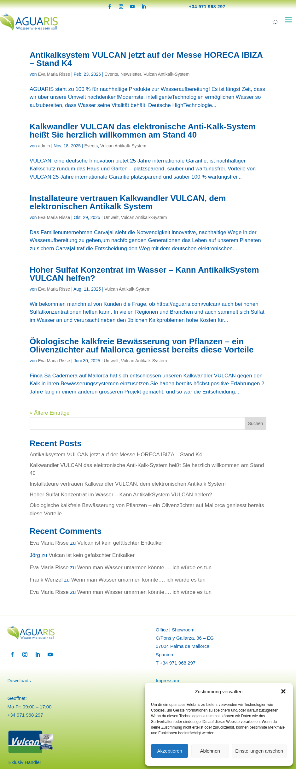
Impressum (167, 680)
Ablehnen (210, 751)
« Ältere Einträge (50, 413)
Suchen (255, 423)
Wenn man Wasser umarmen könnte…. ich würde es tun (144, 568)
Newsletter (130, 74)
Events (111, 74)
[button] (283, 691)
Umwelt (111, 217)
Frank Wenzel (46, 580)
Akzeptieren (169, 751)
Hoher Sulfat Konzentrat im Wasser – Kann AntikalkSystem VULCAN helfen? (144, 274)
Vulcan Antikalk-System (166, 74)
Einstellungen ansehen (259, 751)
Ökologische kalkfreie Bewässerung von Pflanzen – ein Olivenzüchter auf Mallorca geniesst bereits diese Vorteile (141, 345)
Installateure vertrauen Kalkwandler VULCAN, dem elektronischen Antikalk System (128, 202)
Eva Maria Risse (54, 74)
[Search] (275, 22)
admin (44, 145)
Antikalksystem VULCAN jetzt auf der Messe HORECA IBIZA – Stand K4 (146, 59)
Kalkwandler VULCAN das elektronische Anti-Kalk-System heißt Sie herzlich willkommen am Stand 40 (143, 130)
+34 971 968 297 (207, 6)
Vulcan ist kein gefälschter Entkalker (120, 543)
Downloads (19, 680)
